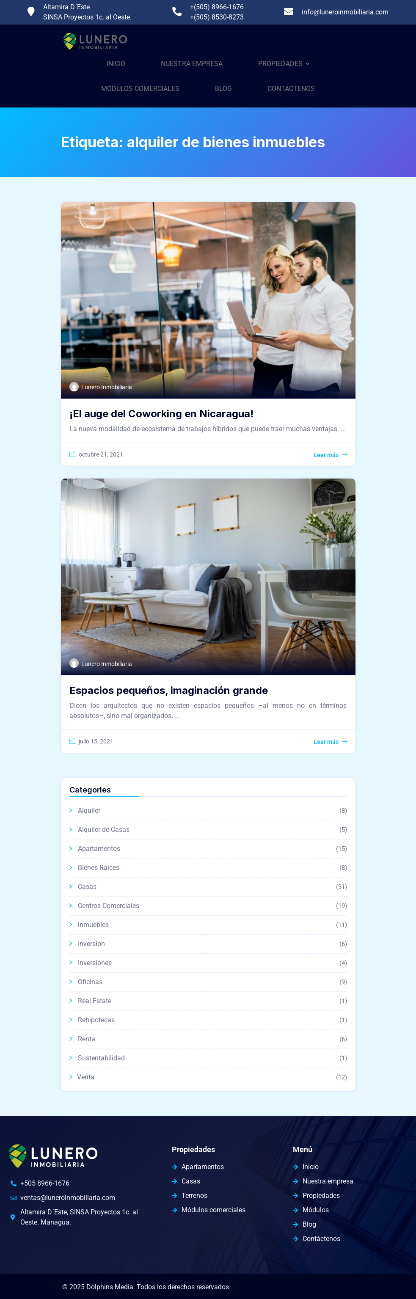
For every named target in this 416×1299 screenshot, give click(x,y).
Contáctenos (291, 89)
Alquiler (89, 810)
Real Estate (94, 1001)
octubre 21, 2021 (101, 454)
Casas (87, 887)
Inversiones (95, 963)
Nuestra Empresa (192, 64)
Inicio (116, 64)
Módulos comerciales (140, 89)
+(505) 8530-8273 (217, 17)
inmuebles (93, 925)
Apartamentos (99, 849)
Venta (85, 1077)
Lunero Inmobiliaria (106, 387)
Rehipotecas (96, 1020)
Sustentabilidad (101, 1058)
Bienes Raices (98, 868)
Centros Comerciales (108, 906)
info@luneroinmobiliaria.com (345, 12)
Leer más (326, 455)
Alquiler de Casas (103, 830)
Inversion (91, 944)
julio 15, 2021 (96, 741)
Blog (223, 89)
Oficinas (90, 982)
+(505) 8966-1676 (217, 7)
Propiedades (280, 64)
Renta (86, 1039)
